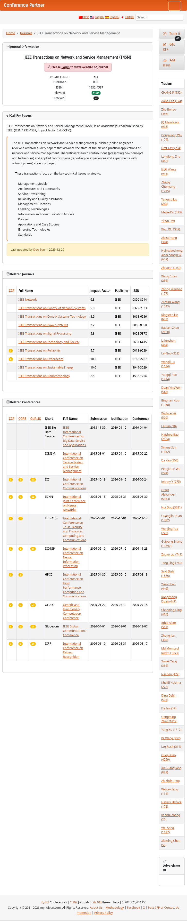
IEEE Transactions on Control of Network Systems (51, 308)
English (99, 17)
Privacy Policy (103, 913)
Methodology (115, 908)
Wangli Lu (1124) (168, 364)
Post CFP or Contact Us (163, 908)
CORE (22, 419)
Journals (26, 33)
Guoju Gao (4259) (168, 757)
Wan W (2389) (170, 229)
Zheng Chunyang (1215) (168, 186)
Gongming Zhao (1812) (169, 719)
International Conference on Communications (74, 483)
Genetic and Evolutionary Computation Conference (72, 611)
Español (114, 17)
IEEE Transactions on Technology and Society (48, 342)
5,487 (45, 902)
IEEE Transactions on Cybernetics (40, 359)
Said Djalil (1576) (168, 573)
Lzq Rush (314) (171, 747)
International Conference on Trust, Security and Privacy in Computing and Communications (74, 529)
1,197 (73, 902)
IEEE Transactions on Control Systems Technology (52, 316)
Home (10, 33)
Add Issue (169, 62)
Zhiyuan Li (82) (171, 268)
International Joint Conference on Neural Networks (74, 503)
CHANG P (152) (171, 92)
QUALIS (35, 419)
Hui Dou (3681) (171, 507)
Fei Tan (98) (169, 426)
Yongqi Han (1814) (169, 377)
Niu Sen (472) (170, 674)
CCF (11, 291)
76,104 (97, 902)
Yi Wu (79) (168, 221)
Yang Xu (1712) (171, 730)
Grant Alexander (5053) (168, 494)
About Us (96, 908)
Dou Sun (39, 250)
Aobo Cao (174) (171, 101)
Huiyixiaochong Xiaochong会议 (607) (171, 255)
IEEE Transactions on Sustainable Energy (46, 367)
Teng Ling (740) (171, 563)
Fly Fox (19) (168, 708)
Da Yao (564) (169, 460)
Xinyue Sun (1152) (168, 449)
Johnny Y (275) (171, 482)
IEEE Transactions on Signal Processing (44, 333)
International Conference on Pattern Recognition (73, 650)
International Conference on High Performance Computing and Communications (74, 585)
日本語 (129, 17)
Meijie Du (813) (171, 212)
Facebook (133, 908)
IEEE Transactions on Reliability (39, 350)
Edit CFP (169, 47)
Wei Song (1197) (167, 830)
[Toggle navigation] (174, 6)
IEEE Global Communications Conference (74, 630)
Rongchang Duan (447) (169, 599)
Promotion (84, 913)
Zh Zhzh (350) (170, 781)
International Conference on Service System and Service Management (73, 462)
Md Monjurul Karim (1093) (170, 650)
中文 (86, 17)
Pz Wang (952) (170, 738)
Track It (172, 35)
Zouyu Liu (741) (171, 554)
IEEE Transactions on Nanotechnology (44, 376)
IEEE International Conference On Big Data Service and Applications (74, 436)
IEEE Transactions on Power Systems (43, 325)
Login (65, 67)
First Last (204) (171, 148)
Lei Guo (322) (170, 353)
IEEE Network (27, 299)
